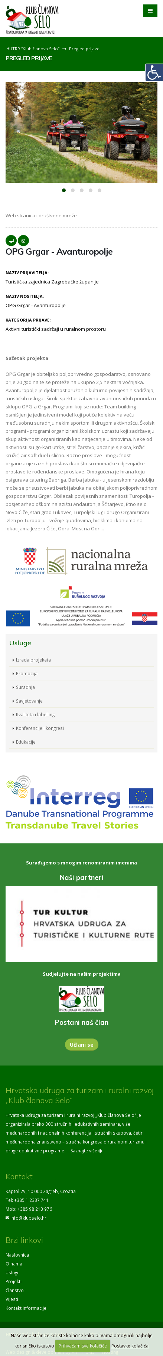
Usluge (13, 1272)
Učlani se (82, 1044)
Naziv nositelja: (25, 296)
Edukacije (26, 742)
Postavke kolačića (130, 1346)
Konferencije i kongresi (40, 728)
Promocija (27, 673)
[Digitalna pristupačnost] (154, 72)
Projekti (14, 1281)
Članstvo (15, 1290)
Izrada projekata (33, 660)
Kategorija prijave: (28, 320)
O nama (14, 1264)
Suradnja (25, 687)
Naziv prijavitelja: (27, 272)
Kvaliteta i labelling (35, 714)
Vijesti (12, 1299)
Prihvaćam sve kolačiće (83, 1346)
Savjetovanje (29, 701)
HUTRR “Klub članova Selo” (32, 48)
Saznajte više (86, 1151)
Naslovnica (17, 1255)
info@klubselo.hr (28, 1218)
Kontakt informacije (26, 1308)
